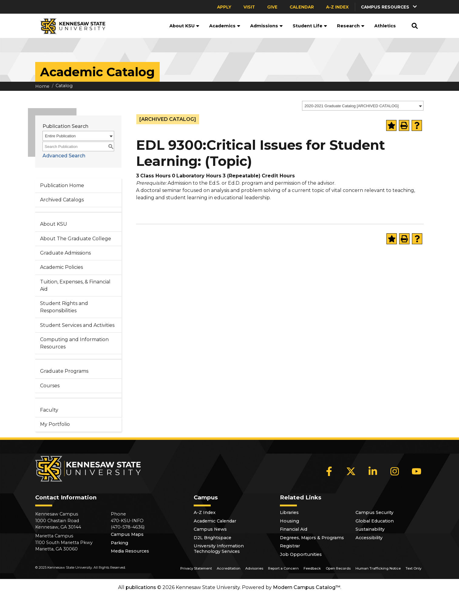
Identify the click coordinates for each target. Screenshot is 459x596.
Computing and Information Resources (74, 343)
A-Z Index (337, 7)
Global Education (374, 521)
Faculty (49, 410)
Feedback (312, 568)
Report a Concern (283, 568)
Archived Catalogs (62, 200)
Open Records (338, 568)
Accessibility (368, 537)
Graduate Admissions (65, 253)
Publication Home (62, 185)
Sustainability (370, 529)
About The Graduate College (75, 238)
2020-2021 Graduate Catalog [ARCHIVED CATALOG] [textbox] (351, 106)
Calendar (302, 7)
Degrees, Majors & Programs (312, 537)
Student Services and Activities (77, 325)
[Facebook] (329, 471)
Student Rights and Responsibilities (64, 306)
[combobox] (362, 106)
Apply (224, 7)
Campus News (210, 529)
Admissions (266, 26)
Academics (224, 26)
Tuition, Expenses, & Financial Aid (75, 285)
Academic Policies (61, 267)
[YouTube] (416, 471)
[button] (389, 7)
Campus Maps (127, 534)
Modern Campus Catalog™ (306, 587)
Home (42, 86)
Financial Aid (293, 529)
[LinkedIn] (372, 471)
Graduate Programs (64, 371)
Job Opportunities (301, 554)
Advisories (254, 568)
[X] (351, 471)
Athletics (385, 26)
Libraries (289, 512)
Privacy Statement (196, 568)
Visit (249, 7)
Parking (119, 543)
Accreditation (228, 568)
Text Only (413, 568)
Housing (289, 521)
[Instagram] (394, 471)
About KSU (184, 26)
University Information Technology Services (219, 548)
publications (141, 587)
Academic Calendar (215, 521)
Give (272, 7)
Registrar (290, 546)
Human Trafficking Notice (378, 568)
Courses (49, 386)
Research (351, 26)
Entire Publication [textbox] (60, 136)
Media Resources (130, 551)
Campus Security (374, 512)
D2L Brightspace (212, 537)
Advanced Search (63, 156)
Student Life (310, 26)
